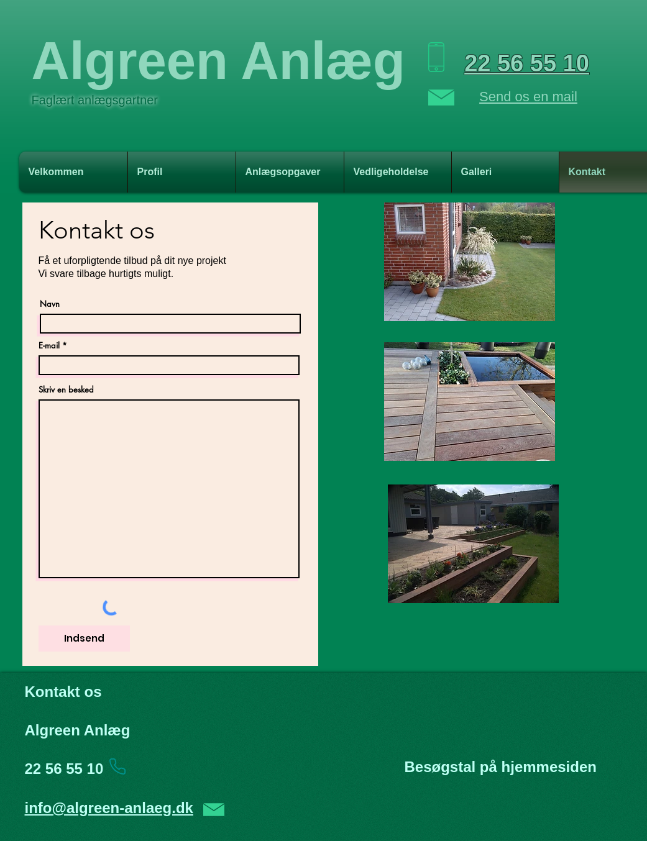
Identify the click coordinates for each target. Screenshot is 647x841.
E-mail (49, 346)
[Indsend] (84, 638)
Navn (50, 304)
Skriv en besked (66, 390)
